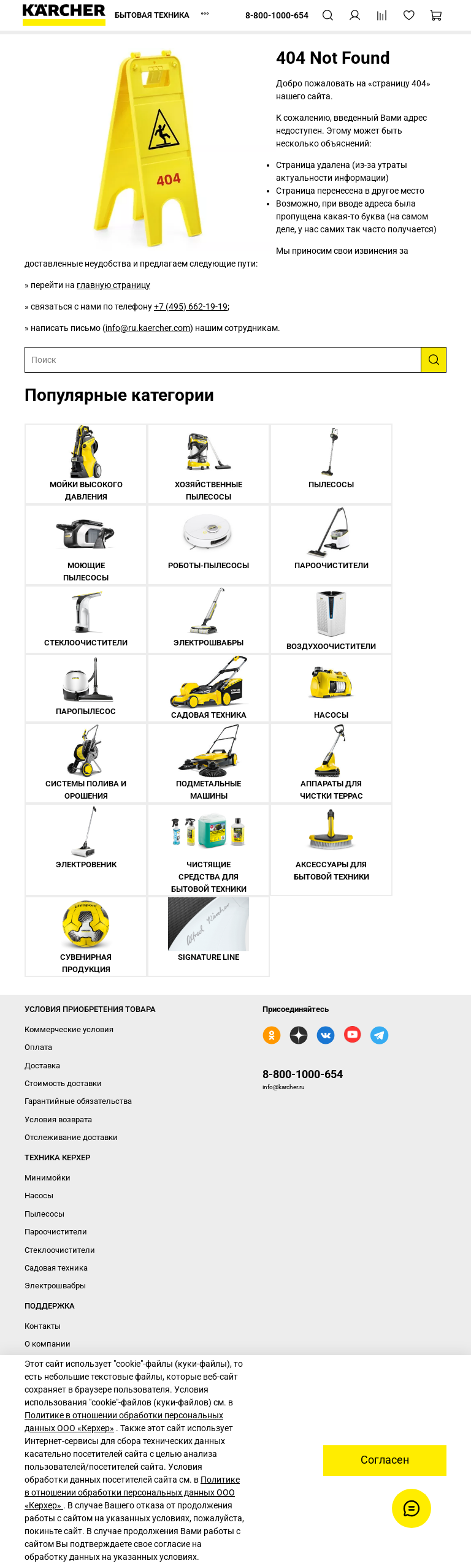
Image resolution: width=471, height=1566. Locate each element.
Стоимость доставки (63, 1083)
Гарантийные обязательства (78, 1101)
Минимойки (48, 1177)
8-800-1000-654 (302, 1074)
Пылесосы (44, 1213)
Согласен (385, 1460)
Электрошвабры (55, 1285)
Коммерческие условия (69, 1029)
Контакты (43, 1326)
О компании (48, 1343)
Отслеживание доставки (71, 1137)
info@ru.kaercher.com (147, 328)
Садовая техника (56, 1267)
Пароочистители (56, 1231)
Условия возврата (58, 1119)
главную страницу (113, 285)
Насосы (39, 1195)
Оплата (38, 1047)
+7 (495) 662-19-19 (191, 306)
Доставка (42, 1065)
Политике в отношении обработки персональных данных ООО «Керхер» (132, 1492)
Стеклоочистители (60, 1250)
